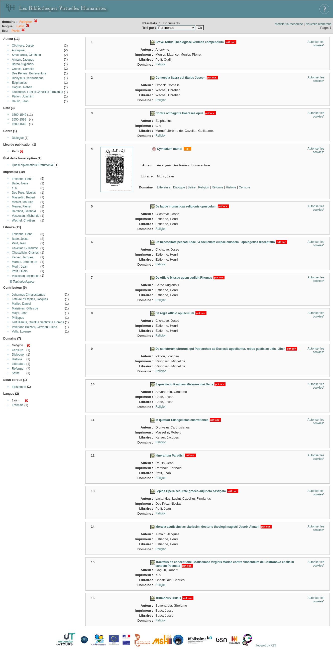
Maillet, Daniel (21, 303)
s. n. (15, 188)
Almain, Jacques (23, 59)
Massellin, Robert (23, 197)
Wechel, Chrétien (23, 220)
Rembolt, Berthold (24, 211)
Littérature (18, 364)
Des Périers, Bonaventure (29, 73)
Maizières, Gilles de (25, 308)
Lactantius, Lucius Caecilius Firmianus (37, 92)
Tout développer (22, 281)
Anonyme (18, 50)
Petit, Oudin (20, 271)
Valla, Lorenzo (21, 331)
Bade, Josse (20, 183)
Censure (17, 350)
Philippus (18, 317)
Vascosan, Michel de (25, 216)
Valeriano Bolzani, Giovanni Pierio (34, 327)
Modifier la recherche (289, 24)
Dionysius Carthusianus (27, 78)
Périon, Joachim (22, 96)
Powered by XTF (266, 645)
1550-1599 (19, 119)
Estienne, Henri (22, 179)
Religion (160, 64)
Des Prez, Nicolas (24, 192)
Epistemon (19, 387)
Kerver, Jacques (22, 257)
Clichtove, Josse (23, 45)
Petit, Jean (19, 243)
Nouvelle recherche (318, 24)
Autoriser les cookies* (315, 43)
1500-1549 (19, 115)
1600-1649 (19, 124)
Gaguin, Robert (22, 87)
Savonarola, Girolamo (26, 55)
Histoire (17, 359)
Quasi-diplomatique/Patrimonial (33, 165)
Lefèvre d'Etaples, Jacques (30, 299)
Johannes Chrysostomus (28, 294)
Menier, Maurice (22, 202)
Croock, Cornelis (23, 69)
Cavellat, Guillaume (25, 248)
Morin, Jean (20, 266)
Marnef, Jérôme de (24, 262)
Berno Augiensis (23, 64)
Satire (16, 373)
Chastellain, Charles (25, 252)
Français (17, 405)
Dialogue (18, 138)
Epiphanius (19, 82)
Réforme (17, 368)
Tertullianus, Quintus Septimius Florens (38, 322)
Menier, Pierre (21, 206)
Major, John (19, 313)
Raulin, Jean (20, 101)
